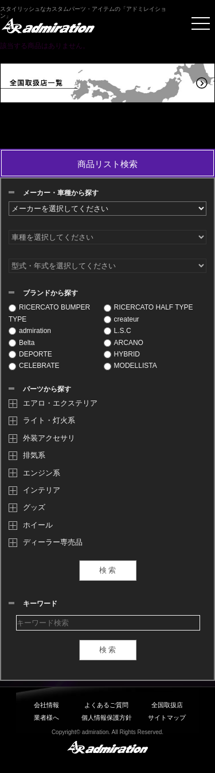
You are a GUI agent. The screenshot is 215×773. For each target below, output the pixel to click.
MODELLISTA (130, 366)
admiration (30, 331)
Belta (21, 343)
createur (121, 319)
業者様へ (46, 717)
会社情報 (46, 704)
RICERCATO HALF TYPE (148, 307)
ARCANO (123, 343)
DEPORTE (30, 354)
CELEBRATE (34, 366)
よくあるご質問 (106, 704)
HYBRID (122, 354)
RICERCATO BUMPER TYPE (49, 313)
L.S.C (117, 331)
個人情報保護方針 (106, 717)
